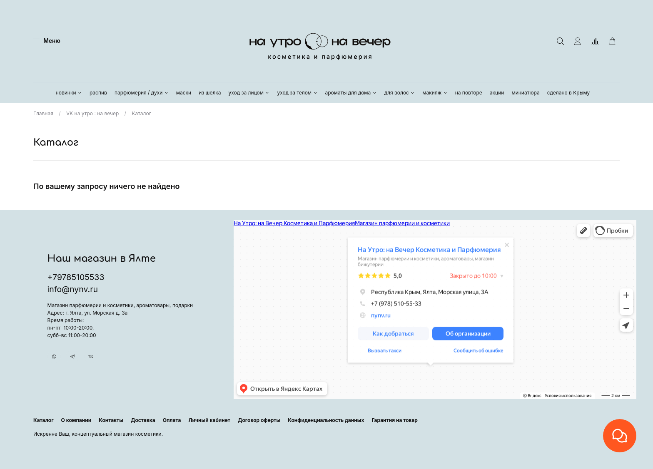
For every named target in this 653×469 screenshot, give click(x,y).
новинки (69, 92)
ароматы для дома (351, 92)
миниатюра (525, 92)
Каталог (43, 420)
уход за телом (297, 92)
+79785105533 (76, 272)
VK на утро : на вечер (92, 113)
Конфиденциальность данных (326, 420)
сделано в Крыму (568, 92)
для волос (399, 92)
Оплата (172, 420)
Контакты (111, 420)
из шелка (210, 92)
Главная (43, 113)
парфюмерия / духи (142, 92)
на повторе (468, 92)
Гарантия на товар (394, 420)
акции (497, 92)
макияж (434, 92)
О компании (76, 420)
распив (98, 92)
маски (183, 92)
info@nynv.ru (72, 284)
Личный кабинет (209, 420)
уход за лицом (249, 92)
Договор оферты (259, 420)
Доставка (143, 420)
